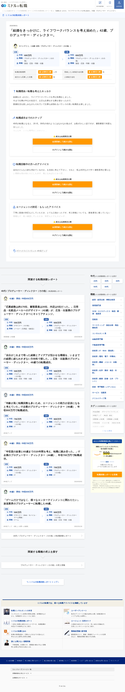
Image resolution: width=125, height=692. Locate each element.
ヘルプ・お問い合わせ (86, 660)
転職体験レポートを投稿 (107, 475)
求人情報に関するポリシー (33, 660)
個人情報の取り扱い (50, 660)
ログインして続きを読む (62, 150)
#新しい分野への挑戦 (21, 526)
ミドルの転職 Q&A (18, 631)
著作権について (64, 660)
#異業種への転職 (9, 337)
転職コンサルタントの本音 (21, 611)
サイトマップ (115, 660)
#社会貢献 (96, 412)
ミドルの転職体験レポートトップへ (44, 582)
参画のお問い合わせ (102, 660)
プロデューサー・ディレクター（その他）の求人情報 (43, 565)
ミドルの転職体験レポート (17, 15)
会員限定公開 (46, 72)
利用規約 (19, 660)
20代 (95, 281)
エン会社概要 (10, 660)
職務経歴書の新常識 (79, 631)
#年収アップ (42, 251)
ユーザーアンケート (79, 611)
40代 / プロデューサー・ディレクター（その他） (42, 536)
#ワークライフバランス (26, 251)
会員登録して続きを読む (62, 142)
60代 (106, 287)
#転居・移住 (108, 415)
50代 (95, 287)
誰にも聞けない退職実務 (20, 641)
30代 (106, 281)
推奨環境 (74, 660)
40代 (118, 281)
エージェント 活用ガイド (81, 621)
